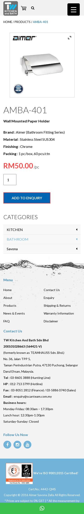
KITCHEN (15, 229)
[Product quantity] (9, 179)
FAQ (6, 321)
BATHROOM (17, 239)
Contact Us (52, 290)
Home (7, 290)
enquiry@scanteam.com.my (33, 396)
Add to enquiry (27, 198)
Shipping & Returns (57, 305)
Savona (12, 249)
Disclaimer (51, 321)
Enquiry (49, 298)
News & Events (14, 313)
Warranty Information (59, 313)
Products (9, 305)
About (7, 298)
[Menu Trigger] (73, 9)
